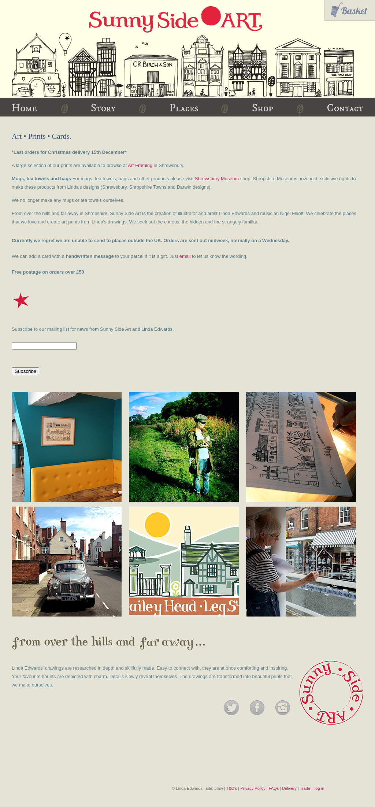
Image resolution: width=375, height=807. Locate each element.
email (185, 256)
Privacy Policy (252, 788)
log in (319, 788)
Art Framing (140, 165)
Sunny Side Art (175, 19)
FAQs (274, 788)
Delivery (289, 788)
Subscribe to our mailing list (40, 329)
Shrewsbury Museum (217, 178)
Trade (305, 788)
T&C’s (231, 788)
